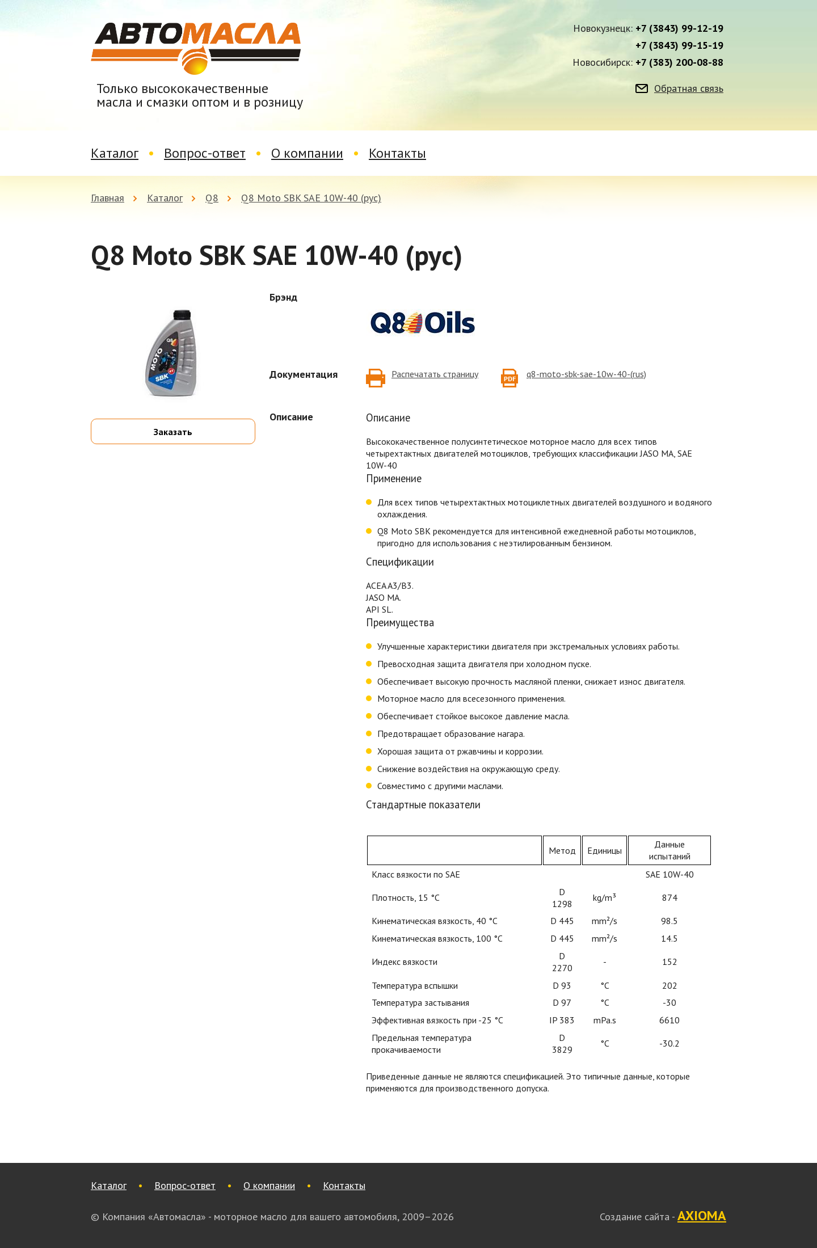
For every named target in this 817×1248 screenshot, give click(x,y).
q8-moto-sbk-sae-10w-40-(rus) (586, 374)
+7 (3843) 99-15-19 (679, 45)
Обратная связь (688, 88)
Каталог (114, 153)
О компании (307, 153)
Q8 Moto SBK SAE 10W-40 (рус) (311, 197)
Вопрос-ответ (205, 153)
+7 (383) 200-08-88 (679, 62)
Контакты (397, 153)
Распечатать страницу (434, 374)
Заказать (173, 431)
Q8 (211, 197)
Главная (107, 197)
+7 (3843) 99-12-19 (679, 28)
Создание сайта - (663, 1216)
